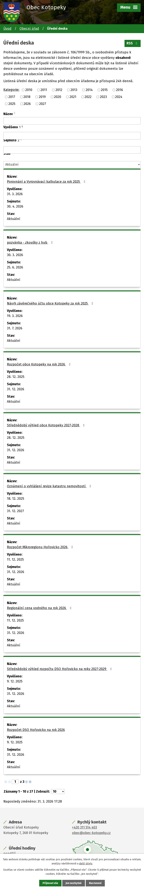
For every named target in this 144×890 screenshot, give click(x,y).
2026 (27, 104)
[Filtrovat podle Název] (72, 121)
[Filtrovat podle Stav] (72, 164)
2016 (119, 90)
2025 (11, 104)
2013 (73, 90)
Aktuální (13, 219)
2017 (11, 97)
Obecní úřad (29, 29)
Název (8, 114)
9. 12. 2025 (14, 681)
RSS (133, 43)
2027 (42, 104)
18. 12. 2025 (15, 499)
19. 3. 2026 (15, 316)
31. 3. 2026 (15, 194)
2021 (73, 97)
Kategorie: (11, 90)
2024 (118, 97)
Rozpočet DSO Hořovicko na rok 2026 (36, 730)
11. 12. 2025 (15, 559)
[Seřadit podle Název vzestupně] (15, 112)
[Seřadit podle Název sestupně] (15, 113)
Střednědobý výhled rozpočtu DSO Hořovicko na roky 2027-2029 (60, 669)
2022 (88, 97)
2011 (43, 90)
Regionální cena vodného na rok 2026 (40, 608)
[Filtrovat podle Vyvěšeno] (72, 135)
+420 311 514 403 (84, 827)
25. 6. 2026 (15, 267)
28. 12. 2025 (15, 377)
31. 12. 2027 (15, 511)
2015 (104, 90)
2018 (26, 97)
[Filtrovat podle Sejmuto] (72, 150)
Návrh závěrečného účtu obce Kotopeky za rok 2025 (51, 303)
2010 (28, 90)
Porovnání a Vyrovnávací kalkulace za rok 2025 (47, 182)
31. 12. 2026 (15, 389)
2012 (59, 90)
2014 (89, 90)
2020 (57, 97)
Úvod (7, 29)
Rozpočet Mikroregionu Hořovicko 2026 (40, 547)
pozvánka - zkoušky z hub (30, 242)
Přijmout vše (50, 883)
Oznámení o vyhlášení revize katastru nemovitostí (50, 486)
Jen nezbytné (74, 883)
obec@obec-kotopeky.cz (91, 833)
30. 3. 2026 (15, 255)
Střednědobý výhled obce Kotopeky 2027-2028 (46, 425)
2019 (42, 97)
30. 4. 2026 (15, 206)
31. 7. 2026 (14, 328)
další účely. (86, 863)
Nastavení (95, 883)
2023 (103, 97)
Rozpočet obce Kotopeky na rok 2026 (39, 364)
